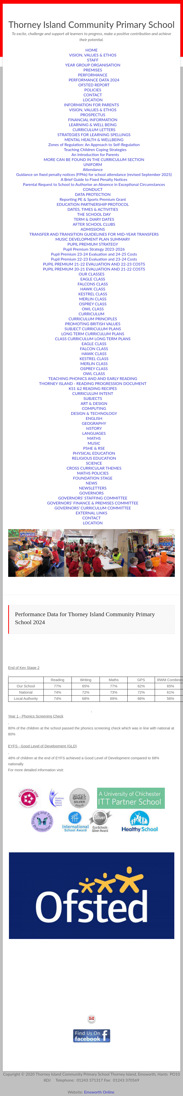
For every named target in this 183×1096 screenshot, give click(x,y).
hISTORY (94, 428)
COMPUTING (94, 408)
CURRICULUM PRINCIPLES (93, 318)
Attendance (93, 169)
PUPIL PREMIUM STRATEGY (93, 244)
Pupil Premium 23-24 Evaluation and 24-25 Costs (94, 254)
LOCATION (93, 99)
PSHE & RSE (94, 448)
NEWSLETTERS (93, 488)
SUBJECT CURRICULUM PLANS (93, 328)
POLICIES (92, 89)
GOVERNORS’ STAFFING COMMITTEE (92, 497)
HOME (91, 50)
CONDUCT (93, 189)
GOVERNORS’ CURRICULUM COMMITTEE (92, 507)
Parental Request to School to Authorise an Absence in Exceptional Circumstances (94, 184)
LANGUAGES (94, 433)
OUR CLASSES (92, 274)
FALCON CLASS (94, 348)
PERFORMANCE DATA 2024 (94, 79)
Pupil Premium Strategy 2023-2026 (94, 249)
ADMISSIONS (93, 229)
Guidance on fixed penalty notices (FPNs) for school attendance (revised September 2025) (94, 174)
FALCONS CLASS (93, 283)
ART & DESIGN (94, 403)
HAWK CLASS (92, 288)
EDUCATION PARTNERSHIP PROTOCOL (93, 204)
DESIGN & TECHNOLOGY (94, 413)
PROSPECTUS (92, 114)
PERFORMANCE (92, 74)
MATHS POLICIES (93, 473)
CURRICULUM (92, 313)
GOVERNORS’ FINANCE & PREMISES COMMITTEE (92, 502)
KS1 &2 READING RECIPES (93, 388)
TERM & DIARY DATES (94, 219)
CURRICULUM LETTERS (94, 129)
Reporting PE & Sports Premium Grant (93, 199)
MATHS (94, 438)
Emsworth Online (99, 1092)
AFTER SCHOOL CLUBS (94, 224)
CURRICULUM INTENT (92, 393)
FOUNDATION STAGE (92, 478)
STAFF (93, 59)
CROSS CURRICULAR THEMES (94, 468)
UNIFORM (92, 164)
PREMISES (92, 69)
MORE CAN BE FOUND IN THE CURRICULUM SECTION (94, 159)
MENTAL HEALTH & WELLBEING (94, 139)
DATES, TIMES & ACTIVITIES (92, 209)
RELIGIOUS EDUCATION (94, 458)
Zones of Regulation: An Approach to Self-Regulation (94, 144)
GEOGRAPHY (94, 423)
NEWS (91, 483)
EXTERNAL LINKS (91, 512)
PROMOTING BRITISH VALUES (92, 323)
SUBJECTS (92, 398)
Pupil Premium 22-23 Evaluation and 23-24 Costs (94, 259)
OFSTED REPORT (94, 84)
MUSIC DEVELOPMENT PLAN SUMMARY (92, 239)
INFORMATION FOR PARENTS (91, 104)
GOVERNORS (91, 493)
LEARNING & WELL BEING (92, 124)
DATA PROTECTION (92, 194)
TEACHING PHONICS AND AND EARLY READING (92, 378)
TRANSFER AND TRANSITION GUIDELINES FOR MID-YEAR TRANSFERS (94, 234)
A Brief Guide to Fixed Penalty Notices (94, 179)
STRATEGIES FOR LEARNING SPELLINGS (93, 134)
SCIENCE (94, 463)
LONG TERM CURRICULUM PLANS (92, 333)
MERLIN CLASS (92, 298)
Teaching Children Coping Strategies (95, 149)
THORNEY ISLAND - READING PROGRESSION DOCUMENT (92, 383)
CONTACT (92, 94)
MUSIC (94, 443)
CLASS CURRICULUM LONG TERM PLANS (92, 338)
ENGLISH (94, 418)
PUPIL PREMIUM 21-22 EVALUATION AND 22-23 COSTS (94, 264)
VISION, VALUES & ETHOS (92, 55)
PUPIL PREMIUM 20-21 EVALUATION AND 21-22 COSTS (94, 269)
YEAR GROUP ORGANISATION (92, 64)
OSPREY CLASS (93, 303)
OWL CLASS (93, 308)
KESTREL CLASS (92, 293)
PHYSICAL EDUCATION (94, 453)
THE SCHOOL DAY (94, 214)
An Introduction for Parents (95, 154)
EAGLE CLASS (92, 278)
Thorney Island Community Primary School (91, 24)
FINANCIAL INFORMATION (92, 119)
